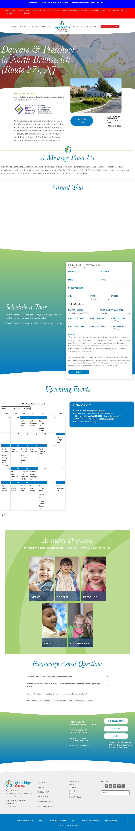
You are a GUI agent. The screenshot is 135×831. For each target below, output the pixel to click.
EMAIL (116, 736)
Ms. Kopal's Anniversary (96, 410)
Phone (103, 280)
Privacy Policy (72, 352)
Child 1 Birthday (118, 318)
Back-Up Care (75, 797)
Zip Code (114, 296)
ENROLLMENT (43, 792)
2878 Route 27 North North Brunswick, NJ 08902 (113, 119)
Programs (24, 27)
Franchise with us (25, 821)
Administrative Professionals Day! (101, 413)
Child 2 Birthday (118, 326)
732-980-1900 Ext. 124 (13, 796)
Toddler (72, 788)
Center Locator (91, 27)
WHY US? (41, 783)
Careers (35, 27)
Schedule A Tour (110, 27)
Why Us (14, 27)
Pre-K (71, 794)
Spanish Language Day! (113, 416)
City (70, 296)
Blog (41, 821)
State (92, 296)
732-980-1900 (10, 806)
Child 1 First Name (76, 318)
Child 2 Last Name (97, 326)
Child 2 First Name (76, 326)
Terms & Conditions (90, 821)
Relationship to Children (111, 310)
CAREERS (116, 728)
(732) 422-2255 (114, 126)
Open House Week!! (106, 419)
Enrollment (46, 27)
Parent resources (58, 821)
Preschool (73, 791)
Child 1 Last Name (97, 318)
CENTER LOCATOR (45, 801)
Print (4, 515)
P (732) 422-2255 (78, 730)
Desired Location (76, 310)
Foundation (77, 27)
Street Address (75, 288)
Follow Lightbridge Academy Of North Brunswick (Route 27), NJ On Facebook (121, 745)
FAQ (74, 821)
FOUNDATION (42, 797)
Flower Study (91, 421)
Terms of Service (86, 352)
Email (71, 280)
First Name (73, 271)
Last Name (105, 271)
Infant (71, 785)
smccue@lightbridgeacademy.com (18, 793)
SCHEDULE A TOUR (116, 721)
